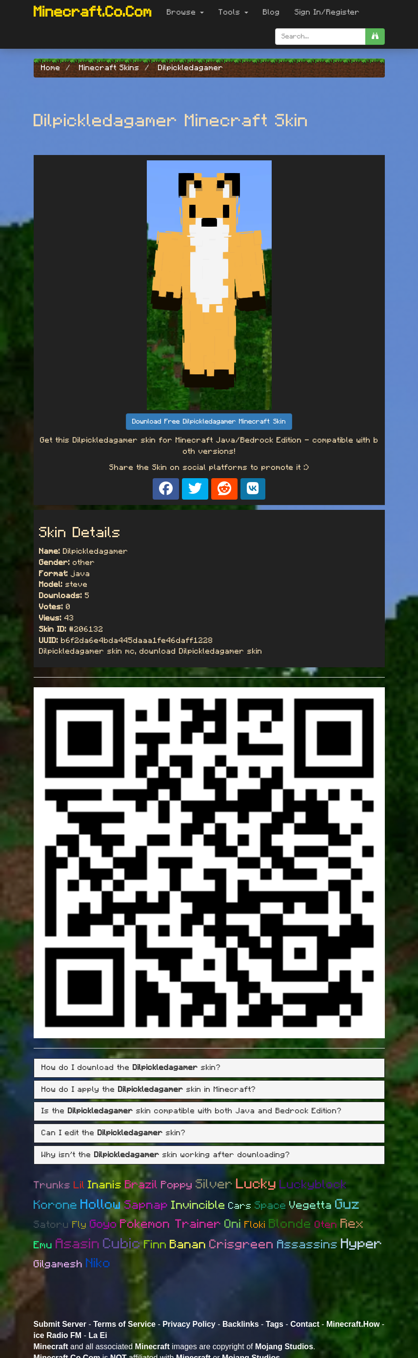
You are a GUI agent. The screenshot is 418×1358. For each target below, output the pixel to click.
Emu (43, 1245)
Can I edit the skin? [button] (113, 1133)
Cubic (122, 1244)
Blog (271, 12)
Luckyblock (313, 1185)
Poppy (177, 1185)
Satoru (51, 1225)
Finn (155, 1245)
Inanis (105, 1185)
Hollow (100, 1205)
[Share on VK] (252, 489)
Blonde (290, 1224)
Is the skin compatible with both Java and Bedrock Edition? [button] (191, 1111)
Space (270, 1205)
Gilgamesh (58, 1264)
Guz (347, 1205)
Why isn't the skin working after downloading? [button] (165, 1155)
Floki (255, 1225)
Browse (185, 12)
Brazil (141, 1185)
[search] (375, 36)
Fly (79, 1225)
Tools (233, 12)
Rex (352, 1223)
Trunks (52, 1185)
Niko (98, 1263)
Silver (214, 1184)
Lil (79, 1185)
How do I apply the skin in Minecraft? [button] (148, 1089)
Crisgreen (241, 1244)
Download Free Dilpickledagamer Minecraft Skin (209, 421)
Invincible (198, 1205)
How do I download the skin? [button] (131, 1067)
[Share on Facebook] (166, 489)
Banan (188, 1245)
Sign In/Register (327, 12)
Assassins (307, 1245)
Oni (232, 1224)
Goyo (103, 1224)
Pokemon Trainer (170, 1224)
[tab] (209, 1068)
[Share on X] (195, 489)
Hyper (361, 1244)
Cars (240, 1206)
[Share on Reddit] (224, 489)
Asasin (78, 1244)
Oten (326, 1225)
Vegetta (310, 1205)
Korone (56, 1205)
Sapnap (146, 1205)
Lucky (256, 1184)
